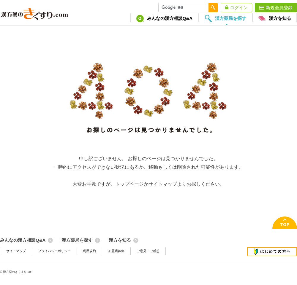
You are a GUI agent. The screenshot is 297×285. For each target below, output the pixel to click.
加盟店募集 (116, 251)
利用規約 (89, 251)
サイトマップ (162, 184)
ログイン (239, 7)
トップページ (129, 184)
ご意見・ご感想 (148, 251)
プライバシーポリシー (54, 251)
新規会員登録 (279, 7)
